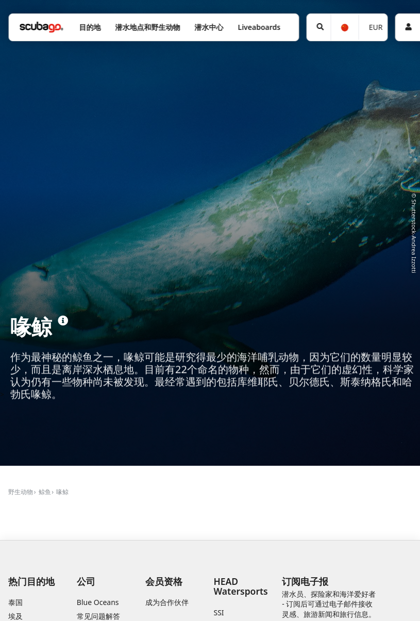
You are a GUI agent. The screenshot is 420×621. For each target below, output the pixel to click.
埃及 (15, 616)
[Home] (41, 27)
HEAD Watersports (241, 586)
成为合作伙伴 (167, 602)
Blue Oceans (98, 602)
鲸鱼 (45, 491)
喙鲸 (62, 491)
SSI (219, 612)
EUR (376, 27)
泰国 (15, 602)
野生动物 (20, 491)
